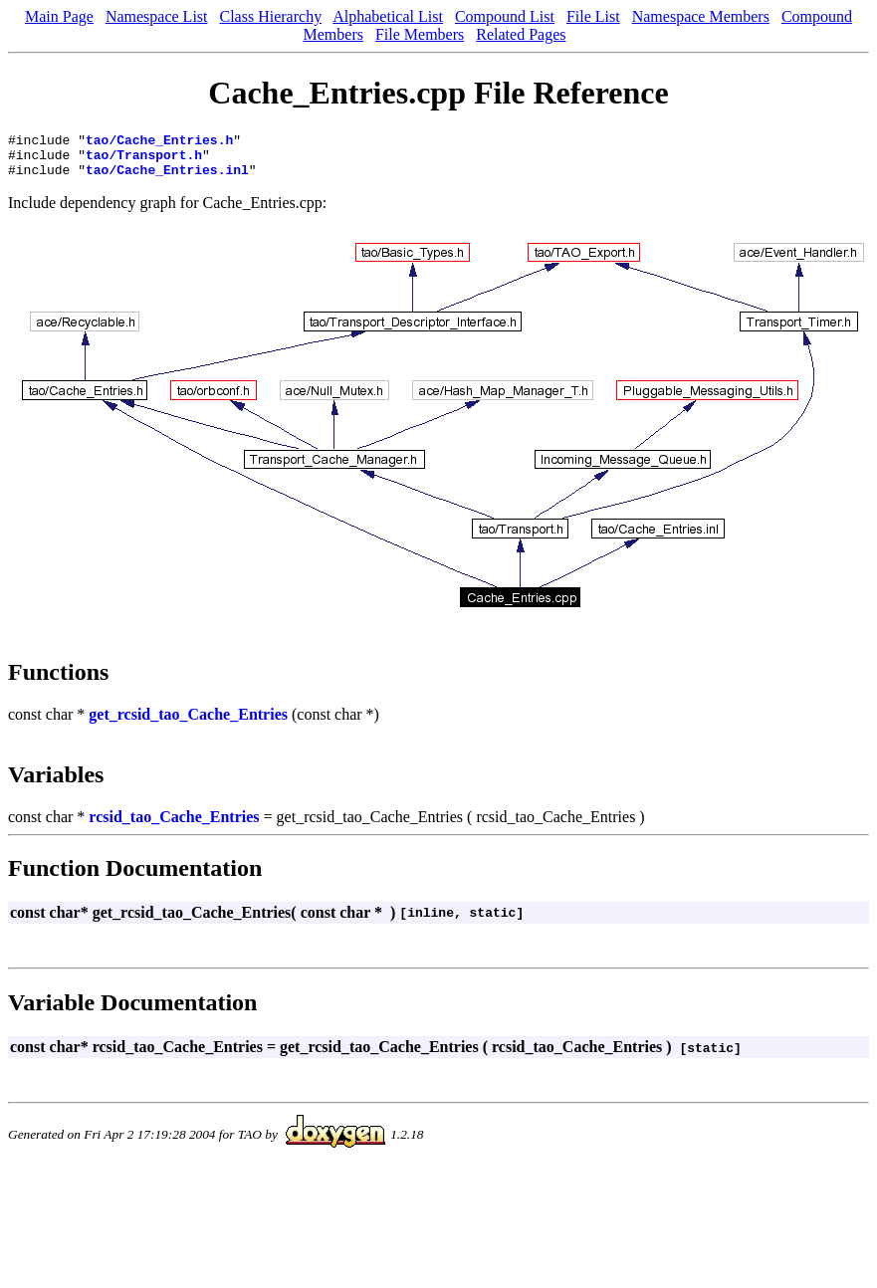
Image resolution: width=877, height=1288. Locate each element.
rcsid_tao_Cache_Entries (174, 825)
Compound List (504, 16)
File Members (419, 34)
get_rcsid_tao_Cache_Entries (188, 723)
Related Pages (520, 34)
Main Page (59, 16)
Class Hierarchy (271, 16)
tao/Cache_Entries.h (159, 142)
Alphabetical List (387, 16)
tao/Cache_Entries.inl (167, 178)
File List (593, 16)
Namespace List (157, 16)
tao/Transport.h (144, 160)
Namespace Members (700, 16)
